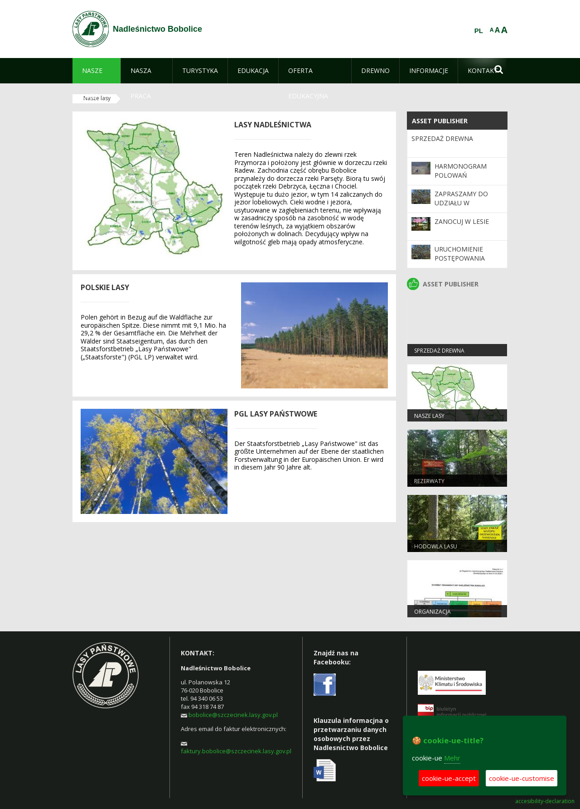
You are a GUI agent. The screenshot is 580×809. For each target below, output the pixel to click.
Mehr (452, 757)
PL (478, 30)
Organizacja (432, 611)
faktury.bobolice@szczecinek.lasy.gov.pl (236, 751)
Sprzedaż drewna (442, 138)
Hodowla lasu (435, 546)
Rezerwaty (429, 481)
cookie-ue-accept (449, 778)
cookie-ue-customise (521, 778)
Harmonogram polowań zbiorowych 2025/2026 (461, 180)
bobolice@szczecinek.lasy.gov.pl (233, 715)
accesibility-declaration (545, 801)
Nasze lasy (429, 416)
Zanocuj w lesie (462, 221)
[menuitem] (96, 70)
